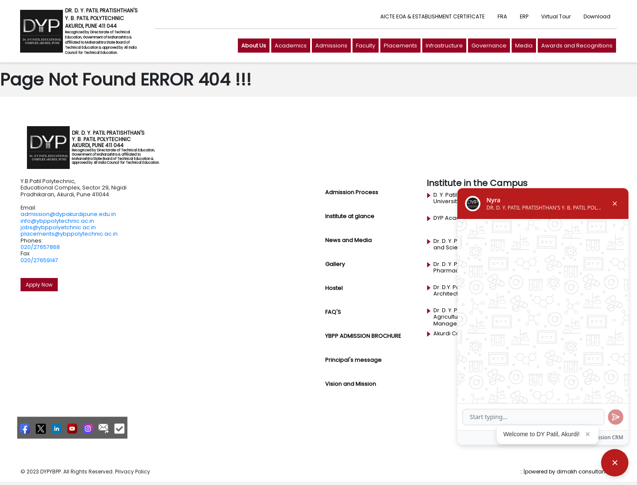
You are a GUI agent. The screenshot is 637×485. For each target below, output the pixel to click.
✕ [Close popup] (587, 434)
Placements (400, 45)
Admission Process (351, 192)
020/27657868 (40, 247)
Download (597, 16)
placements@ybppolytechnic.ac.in (69, 233)
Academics (291, 45)
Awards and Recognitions (577, 45)
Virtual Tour (556, 16)
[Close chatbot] (614, 462)
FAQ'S (333, 312)
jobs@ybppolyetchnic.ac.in (58, 227)
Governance (489, 45)
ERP (524, 16)
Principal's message (353, 360)
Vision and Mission (350, 383)
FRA (502, 16)
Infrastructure (444, 45)
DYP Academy (452, 218)
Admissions (331, 45)
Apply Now (39, 284)
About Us (253, 45)
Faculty (365, 45)
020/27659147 (39, 260)
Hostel (334, 288)
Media (524, 45)
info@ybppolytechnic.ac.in (57, 221)
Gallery (335, 264)
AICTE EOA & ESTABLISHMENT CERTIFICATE (432, 16)
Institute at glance (349, 216)
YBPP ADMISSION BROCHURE (363, 336)
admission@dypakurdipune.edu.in (68, 214)
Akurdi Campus (454, 333)
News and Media (348, 240)
